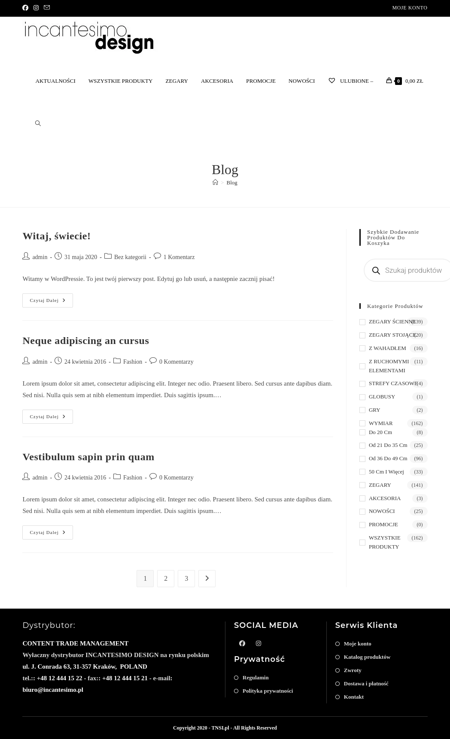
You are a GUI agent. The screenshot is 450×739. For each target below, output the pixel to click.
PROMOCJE (383, 524)
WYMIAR (381, 423)
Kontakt (354, 697)
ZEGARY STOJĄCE (392, 335)
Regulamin (256, 677)
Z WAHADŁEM (387, 348)
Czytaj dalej (51, 302)
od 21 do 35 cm (388, 445)
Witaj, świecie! (56, 235)
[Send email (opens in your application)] (46, 8)
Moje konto (409, 8)
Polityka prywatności (268, 691)
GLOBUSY (382, 396)
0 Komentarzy (176, 362)
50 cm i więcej (386, 471)
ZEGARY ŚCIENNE (392, 321)
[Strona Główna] (215, 182)
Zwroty (353, 670)
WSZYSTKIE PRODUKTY (385, 542)
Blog (232, 182)
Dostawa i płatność (366, 683)
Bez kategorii (130, 257)
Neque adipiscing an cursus (85, 340)
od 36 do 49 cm (388, 458)
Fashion (132, 362)
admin (39, 257)
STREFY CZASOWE (393, 383)
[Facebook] (26, 8)
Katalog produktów (367, 657)
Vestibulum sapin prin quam (88, 456)
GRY (374, 410)
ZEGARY (380, 485)
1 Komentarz (179, 257)
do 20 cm (380, 432)
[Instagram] (36, 8)
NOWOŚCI (382, 511)
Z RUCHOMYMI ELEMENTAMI (389, 366)
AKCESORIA (385, 498)
